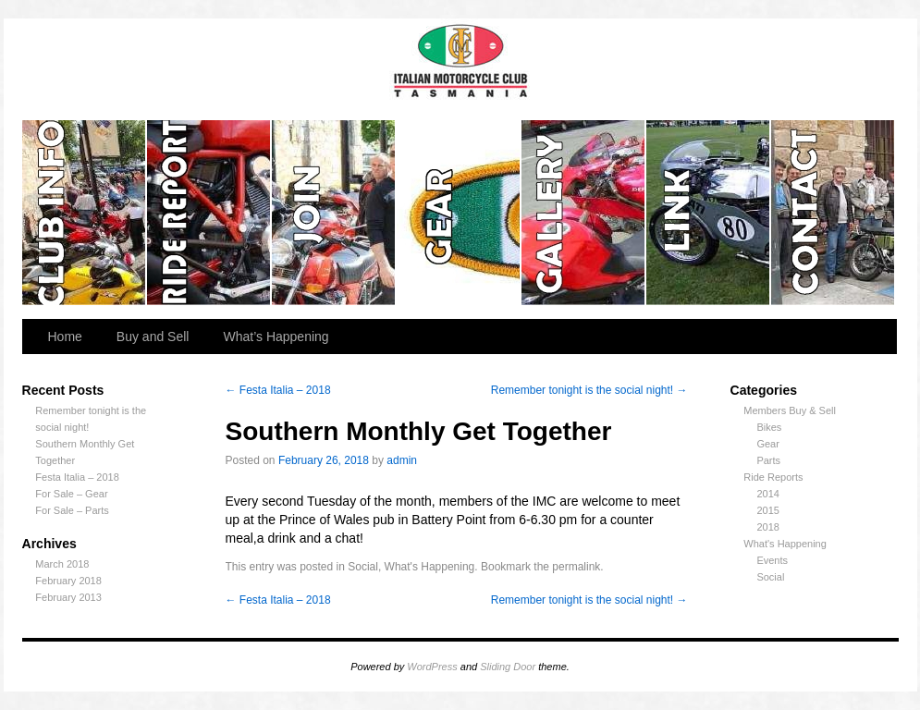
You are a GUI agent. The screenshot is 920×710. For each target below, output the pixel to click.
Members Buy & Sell (789, 410)
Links (708, 212)
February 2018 (68, 580)
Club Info (84, 212)
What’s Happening (275, 336)
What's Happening (785, 543)
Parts (768, 460)
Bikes (768, 427)
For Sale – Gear (71, 493)
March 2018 (62, 563)
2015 (767, 510)
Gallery (583, 212)
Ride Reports (209, 212)
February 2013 (68, 597)
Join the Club (334, 212)
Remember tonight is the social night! (589, 390)
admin (401, 460)
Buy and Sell (153, 336)
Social (770, 576)
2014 (767, 493)
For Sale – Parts (71, 510)
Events (772, 560)
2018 (767, 526)
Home (65, 336)
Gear (459, 212)
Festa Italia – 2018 (77, 477)
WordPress (432, 666)
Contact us (832, 212)
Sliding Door (507, 666)
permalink (576, 566)
